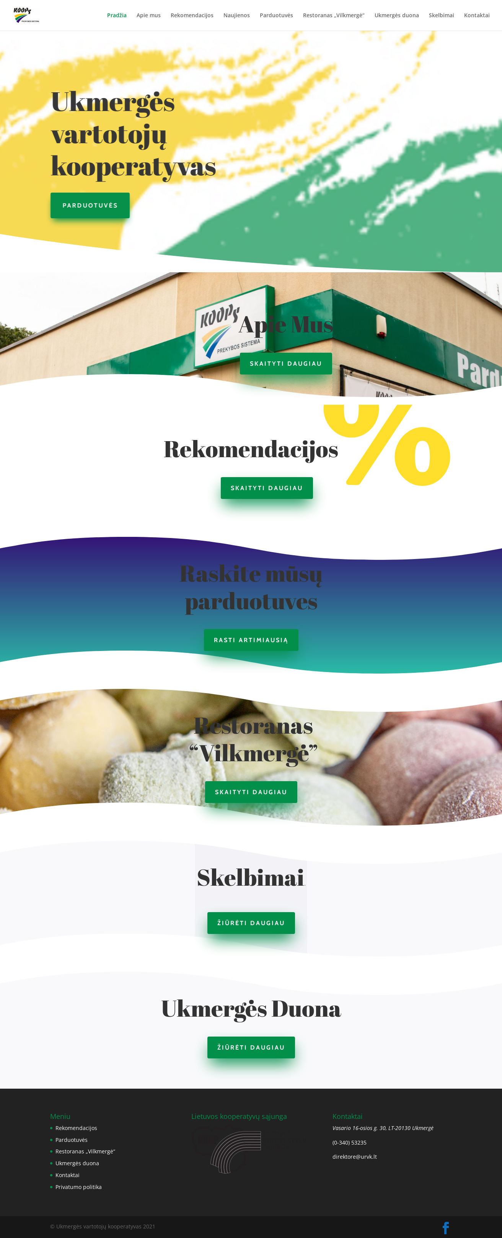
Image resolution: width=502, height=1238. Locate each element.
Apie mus (149, 16)
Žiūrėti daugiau (251, 923)
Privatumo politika (78, 1187)
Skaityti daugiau (286, 363)
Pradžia (117, 16)
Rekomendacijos (192, 16)
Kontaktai (477, 16)
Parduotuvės (276, 16)
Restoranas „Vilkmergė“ (334, 16)
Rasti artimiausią (251, 640)
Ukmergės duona (397, 16)
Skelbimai (441, 16)
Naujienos (236, 16)
